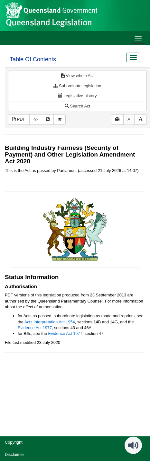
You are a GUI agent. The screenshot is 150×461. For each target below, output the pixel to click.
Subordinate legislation (77, 85)
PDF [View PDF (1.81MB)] (18, 119)
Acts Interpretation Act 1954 (49, 322)
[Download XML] (35, 119)
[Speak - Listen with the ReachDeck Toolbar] (133, 445)
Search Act (77, 106)
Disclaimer (14, 454)
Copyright (14, 442)
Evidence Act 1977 (35, 327)
